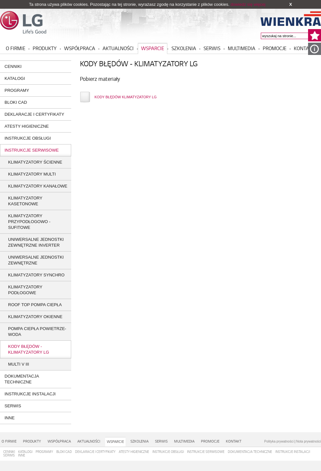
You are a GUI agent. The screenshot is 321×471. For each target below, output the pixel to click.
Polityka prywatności (279, 441)
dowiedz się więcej (247, 4)
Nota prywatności (308, 441)
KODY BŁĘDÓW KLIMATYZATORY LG (125, 97)
